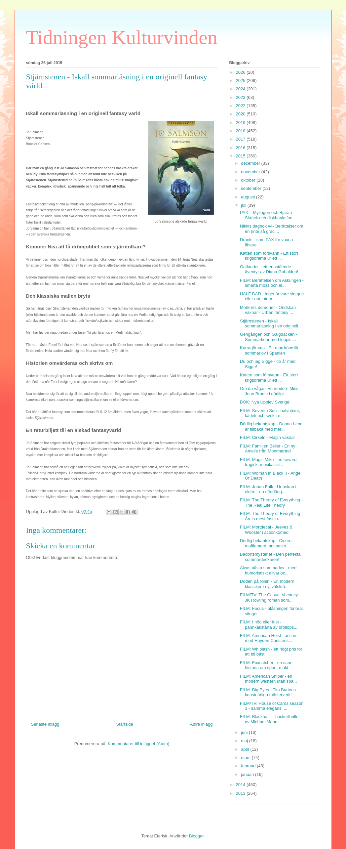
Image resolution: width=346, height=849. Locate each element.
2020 (241, 113)
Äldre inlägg (201, 724)
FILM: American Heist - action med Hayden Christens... (268, 638)
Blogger (196, 835)
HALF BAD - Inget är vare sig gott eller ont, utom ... (272, 296)
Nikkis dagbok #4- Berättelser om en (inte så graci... (271, 229)
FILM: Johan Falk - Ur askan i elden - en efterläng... (268, 489)
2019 (241, 122)
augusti (248, 196)
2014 (241, 784)
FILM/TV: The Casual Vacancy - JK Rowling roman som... (270, 597)
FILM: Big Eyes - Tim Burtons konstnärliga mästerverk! (268, 692)
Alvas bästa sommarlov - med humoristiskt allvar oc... (268, 570)
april (245, 749)
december (251, 163)
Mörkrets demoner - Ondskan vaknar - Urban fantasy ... (268, 310)
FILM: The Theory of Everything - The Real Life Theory (271, 502)
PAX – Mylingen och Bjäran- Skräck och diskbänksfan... (268, 215)
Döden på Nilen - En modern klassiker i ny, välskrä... (267, 584)
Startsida (124, 724)
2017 (241, 139)
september (251, 188)
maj (245, 740)
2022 (241, 105)
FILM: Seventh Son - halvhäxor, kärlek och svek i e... (270, 413)
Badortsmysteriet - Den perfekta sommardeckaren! (270, 557)
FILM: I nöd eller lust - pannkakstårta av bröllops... (268, 624)
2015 (241, 155)
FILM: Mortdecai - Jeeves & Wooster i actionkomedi (266, 530)
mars (246, 757)
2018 (241, 130)
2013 (241, 793)
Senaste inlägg (45, 724)
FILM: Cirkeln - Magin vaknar (267, 437)
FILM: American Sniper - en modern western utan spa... (268, 679)
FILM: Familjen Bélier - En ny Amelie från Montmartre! (267, 449)
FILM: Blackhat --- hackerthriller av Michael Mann (270, 719)
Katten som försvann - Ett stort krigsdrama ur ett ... (269, 256)
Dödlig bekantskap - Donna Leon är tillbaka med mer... (271, 426)
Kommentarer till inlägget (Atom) (138, 743)
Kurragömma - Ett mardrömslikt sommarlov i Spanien (270, 350)
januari (248, 774)
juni (245, 732)
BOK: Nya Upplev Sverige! (265, 402)
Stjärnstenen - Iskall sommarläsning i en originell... (271, 323)
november (251, 171)
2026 (241, 72)
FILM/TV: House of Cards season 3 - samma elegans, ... (271, 706)
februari (249, 765)
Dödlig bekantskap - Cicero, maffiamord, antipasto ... (266, 543)
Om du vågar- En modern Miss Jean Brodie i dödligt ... (269, 391)
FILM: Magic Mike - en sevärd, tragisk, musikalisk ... (269, 462)
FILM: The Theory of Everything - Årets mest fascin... (271, 516)
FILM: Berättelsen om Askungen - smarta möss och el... (272, 283)
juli (244, 205)
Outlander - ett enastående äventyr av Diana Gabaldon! (269, 269)
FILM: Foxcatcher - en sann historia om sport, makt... (266, 665)
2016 (241, 147)
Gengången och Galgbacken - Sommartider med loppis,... (268, 337)
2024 (241, 88)
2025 (241, 80)
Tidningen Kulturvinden (121, 37)
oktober (248, 180)
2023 (241, 97)
